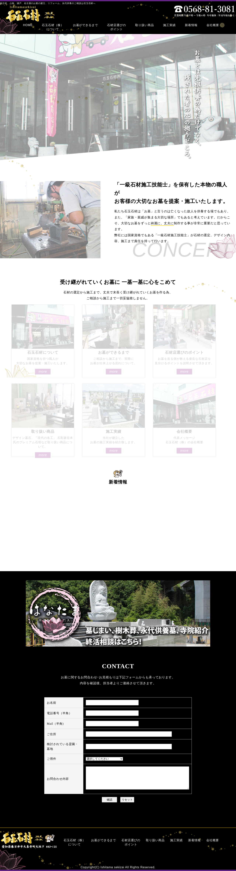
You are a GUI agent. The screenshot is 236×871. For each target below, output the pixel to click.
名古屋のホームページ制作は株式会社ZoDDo (215, 868)
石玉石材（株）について (75, 842)
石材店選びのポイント (131, 842)
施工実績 (176, 840)
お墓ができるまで (103, 840)
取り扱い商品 (155, 840)
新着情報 (194, 840)
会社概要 (212, 840)
